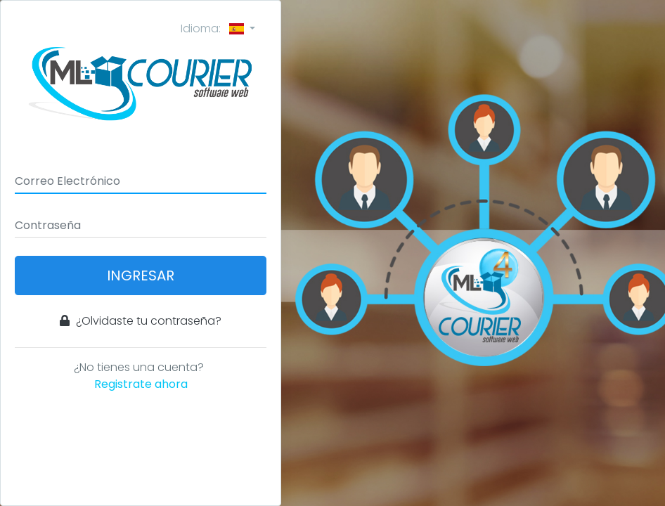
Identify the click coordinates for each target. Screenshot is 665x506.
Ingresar (140, 275)
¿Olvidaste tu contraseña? (140, 321)
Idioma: (214, 28)
